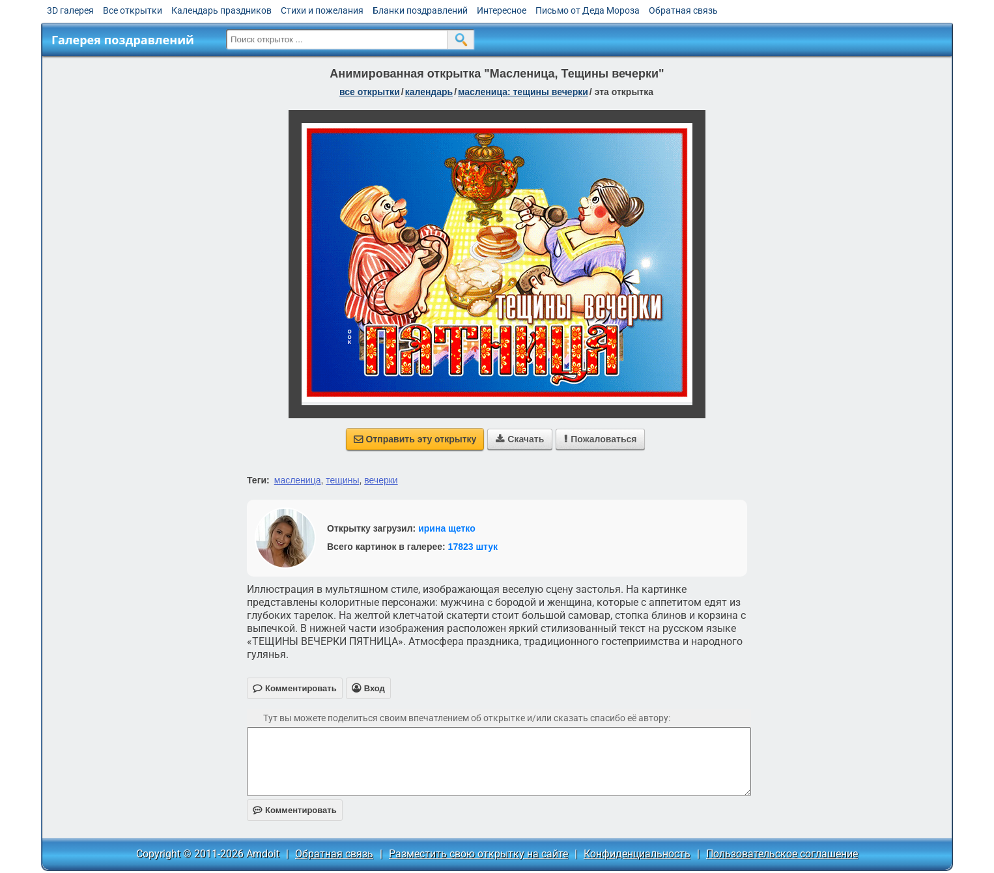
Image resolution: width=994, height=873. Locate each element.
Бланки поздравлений (420, 10)
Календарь (429, 92)
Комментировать (295, 810)
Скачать (520, 439)
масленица (297, 480)
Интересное (501, 10)
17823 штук (473, 546)
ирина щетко (447, 528)
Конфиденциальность (637, 854)
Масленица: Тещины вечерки (523, 92)
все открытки (369, 92)
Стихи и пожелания (322, 10)
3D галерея (70, 10)
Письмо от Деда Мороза (587, 10)
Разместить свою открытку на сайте (478, 854)
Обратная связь (683, 10)
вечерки (380, 480)
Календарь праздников (221, 10)
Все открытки (132, 10)
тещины (342, 480)
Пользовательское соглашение (782, 854)
